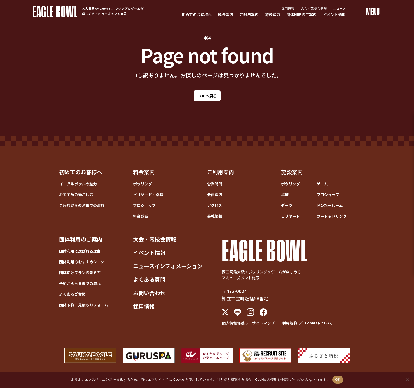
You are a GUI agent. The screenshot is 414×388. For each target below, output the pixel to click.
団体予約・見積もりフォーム (83, 305)
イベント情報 (334, 14)
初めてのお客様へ (197, 14)
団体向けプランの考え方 (80, 272)
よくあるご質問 (72, 294)
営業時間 (214, 183)
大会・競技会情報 (314, 8)
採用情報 (287, 8)
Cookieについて (319, 323)
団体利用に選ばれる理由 (80, 251)
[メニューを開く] (367, 11)
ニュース (339, 8)
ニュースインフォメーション (168, 266)
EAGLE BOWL (55, 11)
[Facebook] (263, 312)
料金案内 (225, 14)
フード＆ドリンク (332, 216)
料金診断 (140, 216)
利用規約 (289, 323)
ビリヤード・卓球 (148, 194)
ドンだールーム (330, 205)
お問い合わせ (149, 293)
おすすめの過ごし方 (76, 194)
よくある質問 (149, 279)
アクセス (214, 205)
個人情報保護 (233, 323)
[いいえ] (407, 379)
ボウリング (142, 183)
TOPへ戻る (207, 95)
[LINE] (237, 312)
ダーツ (286, 205)
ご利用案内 (249, 14)
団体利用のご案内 (301, 14)
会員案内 (214, 194)
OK (337, 380)
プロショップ (144, 205)
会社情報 (214, 216)
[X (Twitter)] (225, 312)
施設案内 (272, 14)
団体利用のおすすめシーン (81, 261)
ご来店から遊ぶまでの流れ (81, 205)
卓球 (285, 194)
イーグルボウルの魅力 (78, 183)
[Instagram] (250, 312)
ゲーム (322, 183)
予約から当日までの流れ (80, 283)
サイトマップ (263, 323)
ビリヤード (290, 216)
